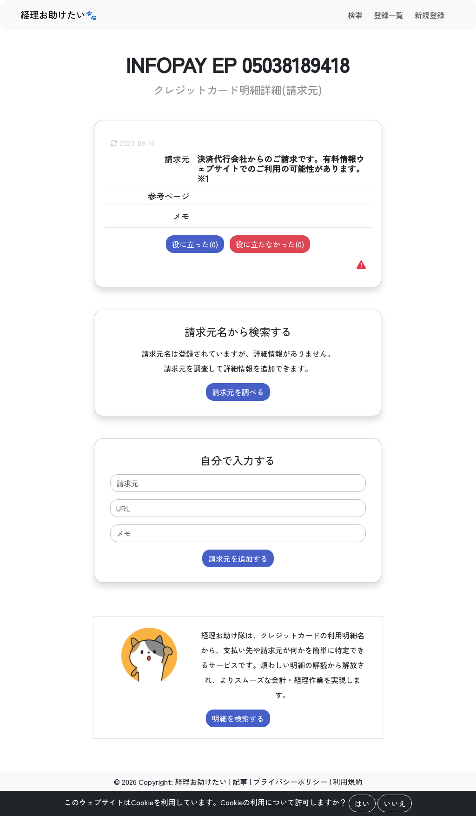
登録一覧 (388, 14)
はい (362, 803)
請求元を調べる (238, 392)
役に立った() (195, 244)
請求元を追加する (238, 558)
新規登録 (429, 14)
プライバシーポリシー (290, 781)
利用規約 (348, 781)
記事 (239, 781)
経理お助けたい (201, 781)
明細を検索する (238, 718)
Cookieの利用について (257, 802)
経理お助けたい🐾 (58, 14)
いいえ (394, 803)
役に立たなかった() (270, 244)
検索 (355, 14)
